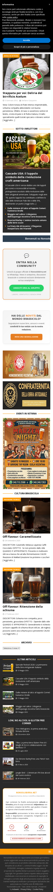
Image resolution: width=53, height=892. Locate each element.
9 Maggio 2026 (23, 712)
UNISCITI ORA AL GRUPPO (26, 288)
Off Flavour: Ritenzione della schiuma (23, 608)
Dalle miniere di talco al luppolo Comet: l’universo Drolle (26, 209)
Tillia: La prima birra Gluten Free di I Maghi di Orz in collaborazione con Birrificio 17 (31, 745)
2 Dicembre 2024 (24, 734)
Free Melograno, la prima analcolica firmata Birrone (31, 729)
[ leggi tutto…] (9, 120)
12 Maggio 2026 (23, 670)
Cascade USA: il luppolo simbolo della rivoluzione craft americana (23, 177)
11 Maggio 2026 (23, 698)
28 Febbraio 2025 (24, 778)
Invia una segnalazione (26, 337)
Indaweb (15, 889)
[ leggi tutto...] (30, 203)
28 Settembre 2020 (12, 540)
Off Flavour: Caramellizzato (22, 536)
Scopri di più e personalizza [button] (26, 47)
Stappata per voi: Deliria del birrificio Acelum (22, 94)
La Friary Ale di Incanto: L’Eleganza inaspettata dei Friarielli (24, 227)
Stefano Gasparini (29, 100)
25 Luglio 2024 (23, 751)
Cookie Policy (38, 889)
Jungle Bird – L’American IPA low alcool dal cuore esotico (33, 773)
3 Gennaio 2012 (11, 100)
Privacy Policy (26, 889)
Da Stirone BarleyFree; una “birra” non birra (32, 760)
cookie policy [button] (12, 17)
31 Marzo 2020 (23, 765)
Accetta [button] (26, 40)
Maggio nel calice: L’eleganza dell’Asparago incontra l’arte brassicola (26, 215)
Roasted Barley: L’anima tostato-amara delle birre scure (26, 221)
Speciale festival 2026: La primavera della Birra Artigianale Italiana (31, 665)
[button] (49, 851)
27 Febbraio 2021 (12, 614)
